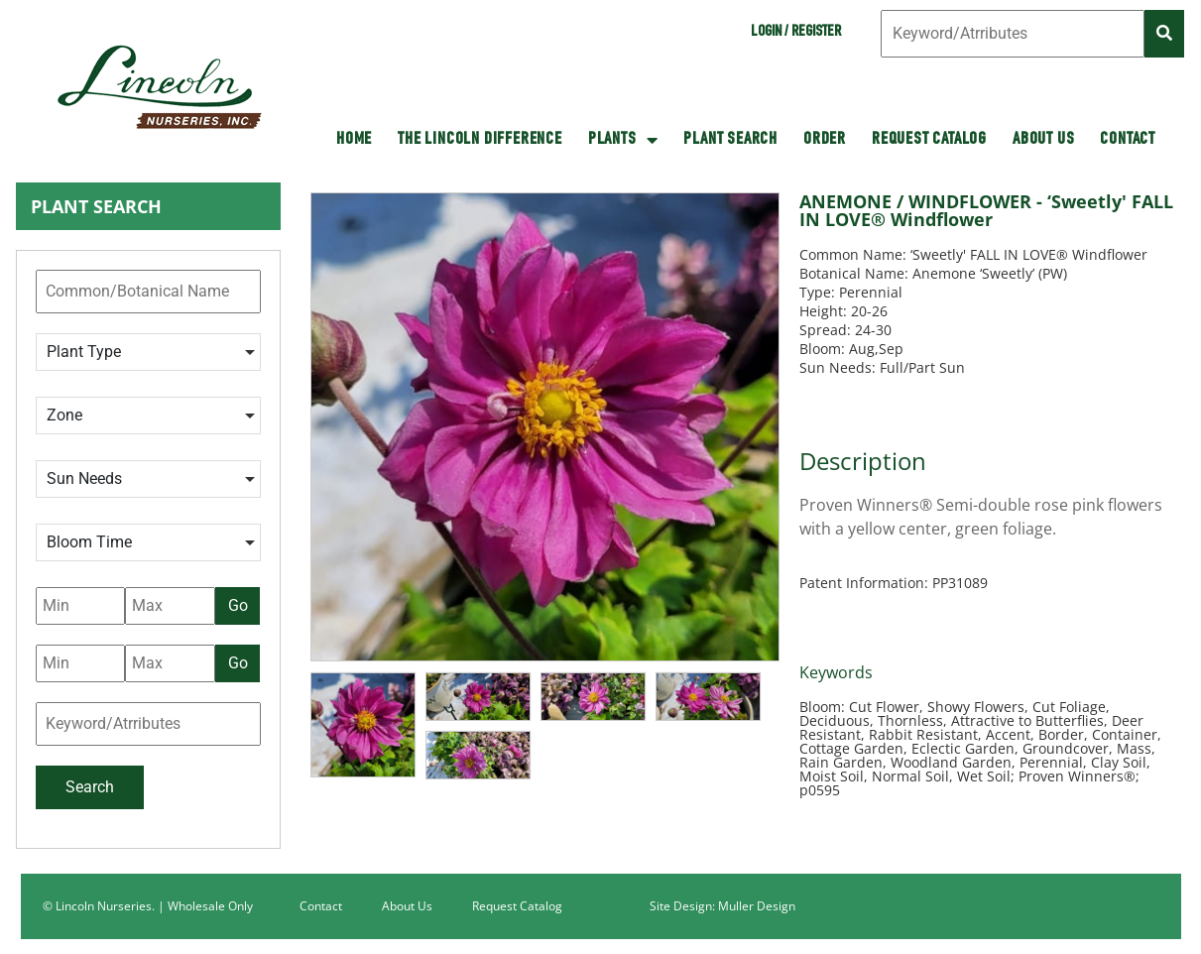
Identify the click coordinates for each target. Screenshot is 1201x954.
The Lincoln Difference (480, 140)
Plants (623, 140)
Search (89, 786)
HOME (354, 140)
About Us (1043, 140)
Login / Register (796, 33)
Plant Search (730, 140)
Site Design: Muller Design (722, 905)
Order (824, 140)
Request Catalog (929, 140)
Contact (1127, 140)
